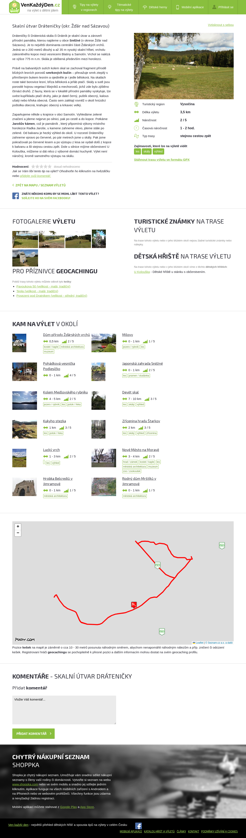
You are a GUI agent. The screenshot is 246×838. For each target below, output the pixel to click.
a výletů (169, 831)
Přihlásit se (222, 7)
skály (146, 151)
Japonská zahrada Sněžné (142, 363)
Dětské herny (155, 7)
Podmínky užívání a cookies (219, 831)
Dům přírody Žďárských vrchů (66, 334)
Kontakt (193, 831)
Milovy (127, 334)
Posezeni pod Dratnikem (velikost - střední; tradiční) (51, 295)
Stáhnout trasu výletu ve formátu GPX (161, 159)
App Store (87, 807)
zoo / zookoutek (131, 471)
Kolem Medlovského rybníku (65, 392)
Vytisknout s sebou (221, 25)
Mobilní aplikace (190, 7)
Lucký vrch (51, 450)
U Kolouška (142, 272)
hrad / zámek (130, 462)
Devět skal (130, 392)
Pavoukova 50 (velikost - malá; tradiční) (43, 286)
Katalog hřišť (153, 831)
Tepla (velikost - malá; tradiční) (37, 291)
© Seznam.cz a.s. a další (219, 642)
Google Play (68, 807)
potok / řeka (74, 404)
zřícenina (152, 433)
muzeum (48, 351)
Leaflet (198, 642)
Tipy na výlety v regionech (85, 7)
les (137, 151)
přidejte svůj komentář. (35, 176)
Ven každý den (18, 824)
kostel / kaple (51, 346)
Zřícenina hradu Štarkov (141, 421)
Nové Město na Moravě (140, 450)
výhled (158, 151)
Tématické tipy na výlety (120, 7)
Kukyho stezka (54, 421)
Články (181, 831)
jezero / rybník (131, 346)
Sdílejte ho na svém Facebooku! (46, 198)
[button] (157, 565)
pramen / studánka (139, 375)
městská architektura (72, 346)
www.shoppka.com (25, 784)
